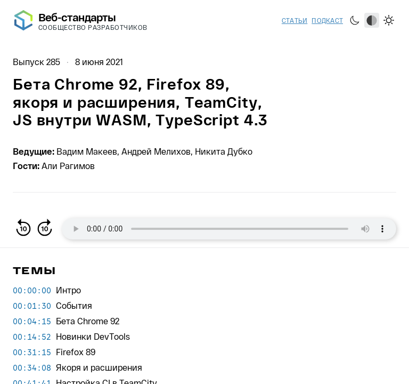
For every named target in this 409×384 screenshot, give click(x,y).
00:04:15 (32, 321)
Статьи (294, 20)
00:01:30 (32, 305)
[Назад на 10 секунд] (23, 228)
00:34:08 (32, 367)
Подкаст (327, 20)
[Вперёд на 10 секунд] (44, 228)
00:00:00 (32, 290)
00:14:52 (32, 336)
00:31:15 (32, 352)
